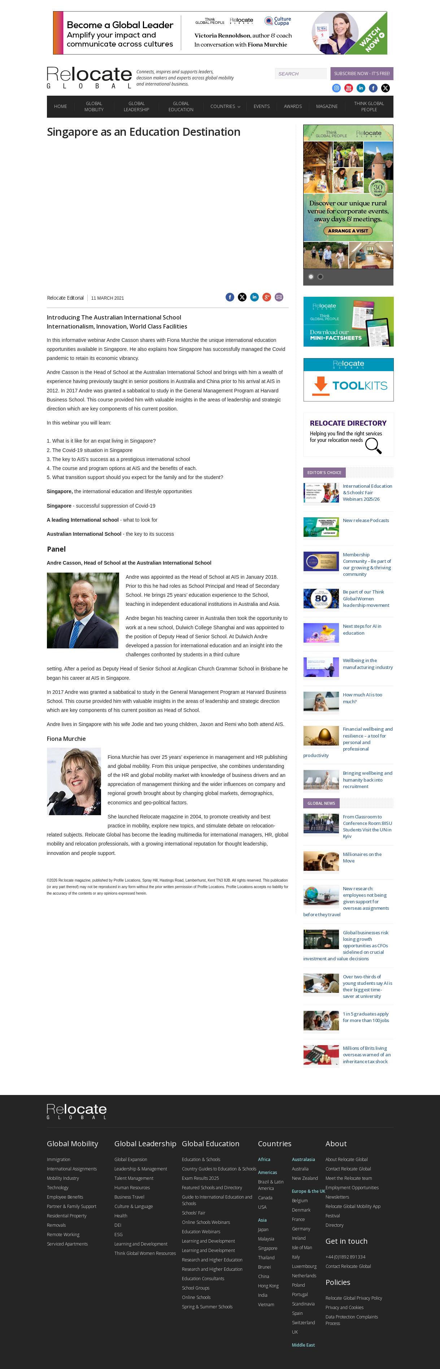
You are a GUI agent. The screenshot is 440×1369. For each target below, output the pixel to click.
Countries (222, 106)
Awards (293, 106)
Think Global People (369, 106)
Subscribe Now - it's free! (362, 73)
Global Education (181, 106)
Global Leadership (136, 106)
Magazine (327, 106)
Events (262, 106)
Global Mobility (94, 106)
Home (60, 106)
